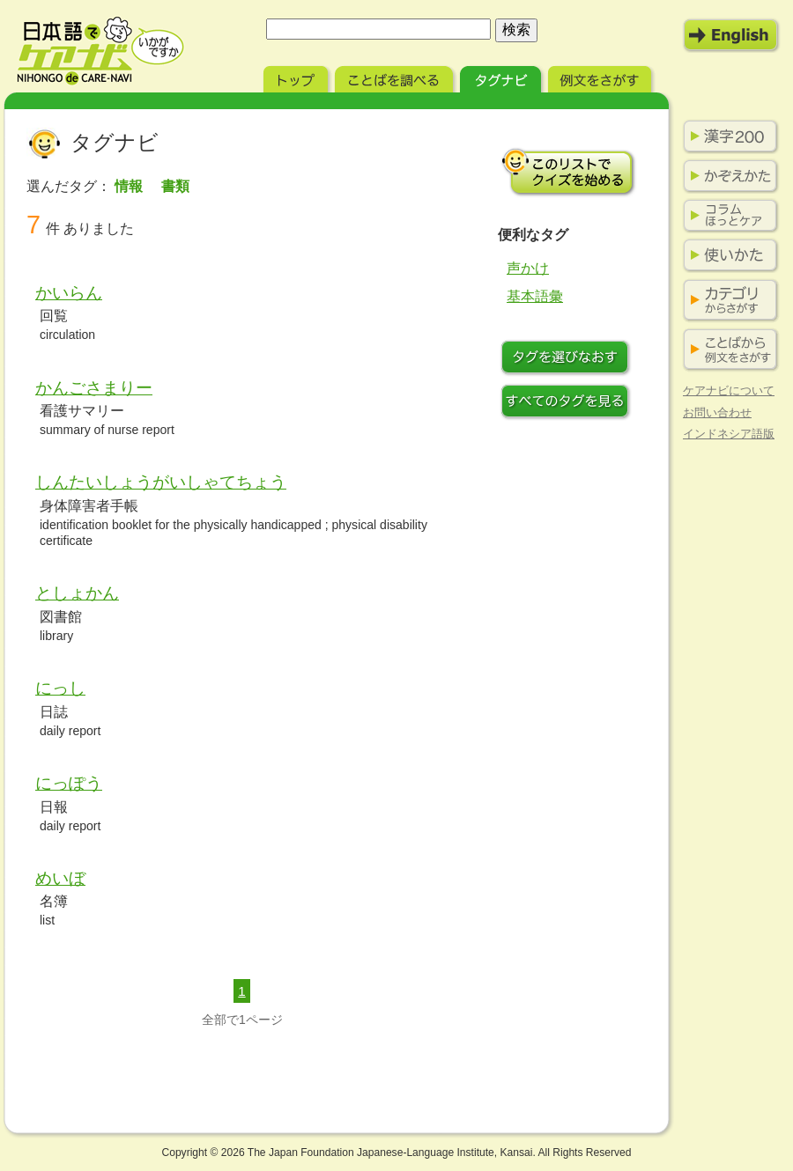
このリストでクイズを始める (568, 171)
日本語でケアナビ (100, 51)
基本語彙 (535, 296)
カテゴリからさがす (727, 300)
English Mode (731, 35)
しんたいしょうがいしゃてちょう (160, 482)
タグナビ (502, 77)
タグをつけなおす (568, 359)
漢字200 (727, 136)
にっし (60, 688)
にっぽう (68, 783)
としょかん (77, 593)
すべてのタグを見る (568, 403)
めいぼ (60, 878)
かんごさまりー (93, 388)
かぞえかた (727, 176)
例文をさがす (601, 77)
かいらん (68, 293)
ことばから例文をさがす (727, 350)
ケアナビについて (728, 390)
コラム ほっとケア (727, 215)
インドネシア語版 (728, 433)
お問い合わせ (717, 412)
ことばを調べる (395, 77)
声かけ (528, 268)
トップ (297, 77)
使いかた (727, 255)
